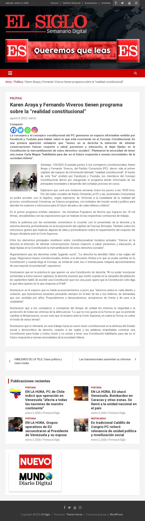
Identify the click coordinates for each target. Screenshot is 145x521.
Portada (30, 387)
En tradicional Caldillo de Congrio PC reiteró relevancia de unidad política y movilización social (113, 429)
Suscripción (91, 3)
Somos (54, 3)
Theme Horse (74, 514)
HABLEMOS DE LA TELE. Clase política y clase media (38, 361)
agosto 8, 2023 (18, 118)
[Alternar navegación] (10, 73)
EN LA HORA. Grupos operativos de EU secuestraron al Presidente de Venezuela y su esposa (46, 429)
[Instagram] (34, 130)
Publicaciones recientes (30, 381)
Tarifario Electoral (71, 3)
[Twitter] (20, 130)
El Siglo (46, 514)
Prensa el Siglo (51, 412)
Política (16, 98)
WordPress (116, 514)
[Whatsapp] (27, 130)
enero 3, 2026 (33, 412)
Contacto (106, 3)
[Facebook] (13, 130)
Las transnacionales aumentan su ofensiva (105, 359)
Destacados (98, 418)
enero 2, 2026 (99, 439)
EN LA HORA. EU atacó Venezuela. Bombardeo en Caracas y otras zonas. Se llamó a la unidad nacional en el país (114, 400)
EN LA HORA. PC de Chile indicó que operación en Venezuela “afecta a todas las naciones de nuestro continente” (46, 400)
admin (32, 118)
